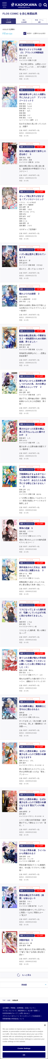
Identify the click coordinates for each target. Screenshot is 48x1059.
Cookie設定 (36, 1016)
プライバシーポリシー (10, 1016)
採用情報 (20, 1008)
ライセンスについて (9, 1011)
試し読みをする (26, 45)
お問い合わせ (24, 1013)
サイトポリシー (25, 1016)
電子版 (40, 45)
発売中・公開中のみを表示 (36, 33)
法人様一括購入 (33, 1011)
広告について (29, 1008)
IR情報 (12, 1008)
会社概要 (6, 1008)
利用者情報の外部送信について (13, 1019)
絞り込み (7, 34)
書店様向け (22, 1011)
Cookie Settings (24, 1048)
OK (24, 1055)
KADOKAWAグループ (10, 1013)
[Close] (45, 1025)
